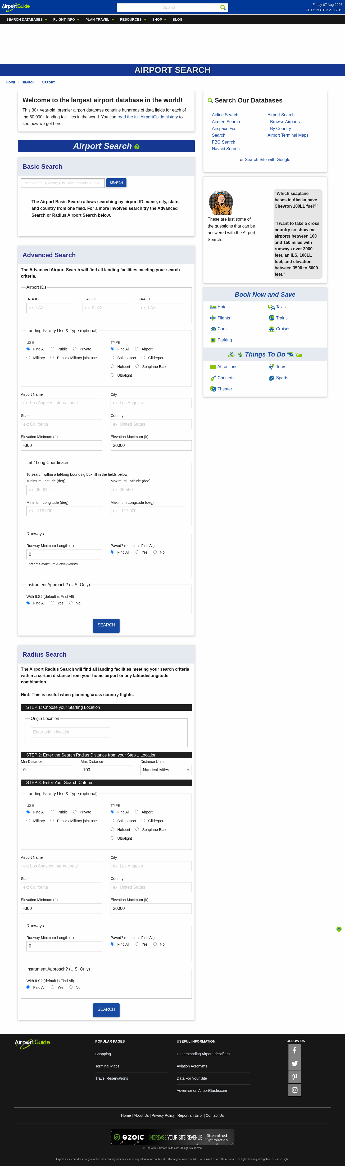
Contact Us (215, 1115)
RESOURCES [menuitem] (131, 19)
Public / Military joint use (77, 358)
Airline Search (225, 115)
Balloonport (126, 358)
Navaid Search (226, 148)
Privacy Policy (163, 1115)
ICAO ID (89, 299)
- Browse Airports (283, 121)
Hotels (220, 307)
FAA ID (144, 299)
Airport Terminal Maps (287, 135)
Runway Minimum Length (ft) (50, 546)
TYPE (115, 342)
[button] (137, 146)
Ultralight (124, 375)
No (162, 552)
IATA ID (32, 299)
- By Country (279, 128)
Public (62, 349)
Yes (145, 552)
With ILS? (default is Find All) (50, 596)
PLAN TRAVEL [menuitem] (97, 19)
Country (117, 415)
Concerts (222, 378)
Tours (277, 366)
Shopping (103, 1054)
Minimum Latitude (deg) (45, 481)
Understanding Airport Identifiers (203, 1054)
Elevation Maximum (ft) (129, 437)
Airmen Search (226, 121)
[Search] (223, 7)
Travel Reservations (111, 1078)
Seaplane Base (154, 366)
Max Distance (92, 761)
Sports (278, 378)
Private (85, 349)
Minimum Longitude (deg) (47, 502)
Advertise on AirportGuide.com (202, 1090)
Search (28, 82)
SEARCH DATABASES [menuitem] (24, 19)
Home (10, 82)
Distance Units (152, 761)
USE (30, 342)
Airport (48, 82)
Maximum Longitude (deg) (132, 502)
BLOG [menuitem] (178, 19)
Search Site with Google (267, 159)
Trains (278, 318)
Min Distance (31, 761)
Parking (221, 340)
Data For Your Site (192, 1078)
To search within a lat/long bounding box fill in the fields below (76, 474)
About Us (141, 1115)
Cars (218, 329)
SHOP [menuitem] (157, 19)
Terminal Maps (107, 1066)
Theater (221, 389)
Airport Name (32, 394)
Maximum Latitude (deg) (131, 481)
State (25, 415)
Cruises (279, 329)
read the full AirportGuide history (147, 117)
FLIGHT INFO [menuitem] (64, 19)
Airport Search (280, 115)
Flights (220, 318)
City (114, 394)
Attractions (223, 366)
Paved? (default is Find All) (133, 546)
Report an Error (190, 1115)
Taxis (277, 307)
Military (39, 358)
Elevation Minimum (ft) (39, 437)
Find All (39, 349)
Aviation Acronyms (192, 1066)
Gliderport (156, 358)
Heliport (123, 366)
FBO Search (223, 142)
